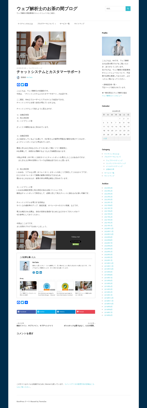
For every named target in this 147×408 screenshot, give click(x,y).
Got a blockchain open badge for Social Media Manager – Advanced (46, 294)
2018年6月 (108, 315)
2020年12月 (108, 228)
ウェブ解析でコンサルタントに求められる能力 (28, 294)
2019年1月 (108, 295)
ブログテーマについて (46, 23)
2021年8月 (108, 205)
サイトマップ (79, 23)
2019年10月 (108, 269)
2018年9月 (108, 306)
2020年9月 (108, 237)
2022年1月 (108, 202)
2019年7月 (108, 277)
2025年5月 (108, 188)
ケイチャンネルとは (25, 23)
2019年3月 (108, 289)
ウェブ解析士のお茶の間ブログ (47, 8)
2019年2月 (108, 292)
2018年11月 (108, 301)
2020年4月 (108, 251)
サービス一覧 (65, 23)
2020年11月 (108, 231)
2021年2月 (108, 222)
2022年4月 (108, 196)
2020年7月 (108, 243)
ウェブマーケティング (35, 68)
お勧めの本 (110, 169)
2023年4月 (108, 191)
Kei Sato (29, 77)
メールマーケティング (114, 166)
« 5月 (105, 138)
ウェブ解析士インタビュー (112, 95)
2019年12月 (108, 263)
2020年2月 (108, 257)
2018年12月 (108, 298)
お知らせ (53, 289)
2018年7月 (108, 312)
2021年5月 (108, 214)
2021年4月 (108, 217)
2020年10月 (108, 234)
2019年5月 (108, 283)
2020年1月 (108, 260)
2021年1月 (108, 225)
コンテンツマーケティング (116, 163)
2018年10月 (108, 303)
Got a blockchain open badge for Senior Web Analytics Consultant (65, 294)
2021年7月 (108, 208)
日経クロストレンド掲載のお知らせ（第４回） (83, 294)
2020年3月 (108, 254)
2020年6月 (108, 246)
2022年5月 (108, 194)
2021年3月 (108, 220)
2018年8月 (108, 309)
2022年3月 (108, 199)
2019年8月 (108, 275)
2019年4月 (108, 286)
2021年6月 (108, 211)
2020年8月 (108, 240)
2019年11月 (108, 266)
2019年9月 (108, 272)
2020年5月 (108, 248)
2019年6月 (108, 280)
